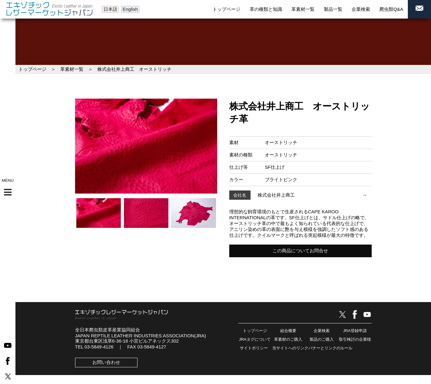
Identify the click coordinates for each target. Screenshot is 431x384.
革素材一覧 (71, 69)
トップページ (32, 69)
